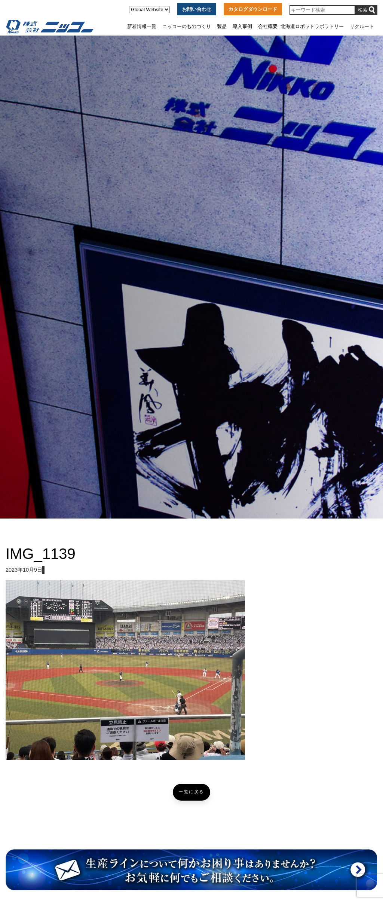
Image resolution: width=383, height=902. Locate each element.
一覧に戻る (191, 791)
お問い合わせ (196, 9)
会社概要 (268, 26)
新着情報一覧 (141, 26)
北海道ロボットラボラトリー (312, 26)
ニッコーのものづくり (186, 26)
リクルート (362, 26)
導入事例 (242, 26)
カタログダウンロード (253, 9)
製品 (222, 26)
